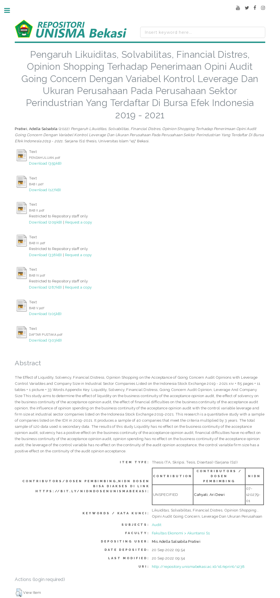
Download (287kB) (45, 287)
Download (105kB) (45, 313)
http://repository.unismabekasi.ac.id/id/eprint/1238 (198, 566)
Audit (156, 524)
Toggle (10, 10)
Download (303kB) (45, 340)
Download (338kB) (45, 255)
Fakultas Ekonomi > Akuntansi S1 (181, 533)
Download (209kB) (45, 222)
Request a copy (78, 222)
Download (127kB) (45, 190)
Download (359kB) (45, 163)
